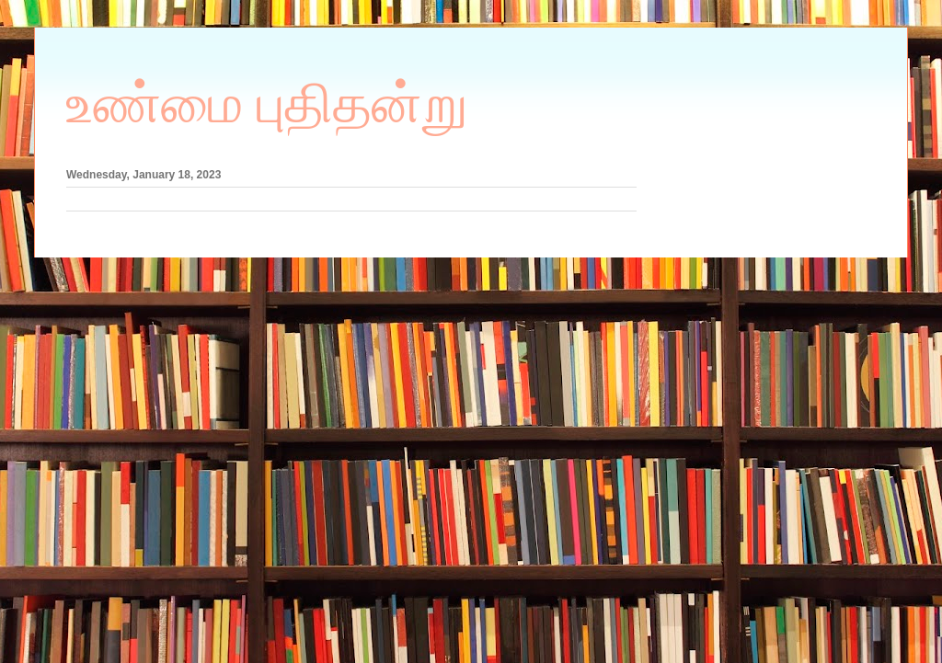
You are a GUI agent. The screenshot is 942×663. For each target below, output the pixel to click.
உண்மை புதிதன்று (267, 104)
